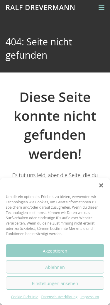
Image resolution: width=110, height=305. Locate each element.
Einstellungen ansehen (55, 283)
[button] (101, 185)
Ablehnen (55, 267)
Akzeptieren (55, 251)
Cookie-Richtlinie (24, 296)
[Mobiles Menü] (101, 7)
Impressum (89, 296)
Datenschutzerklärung (59, 296)
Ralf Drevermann (40, 7)
